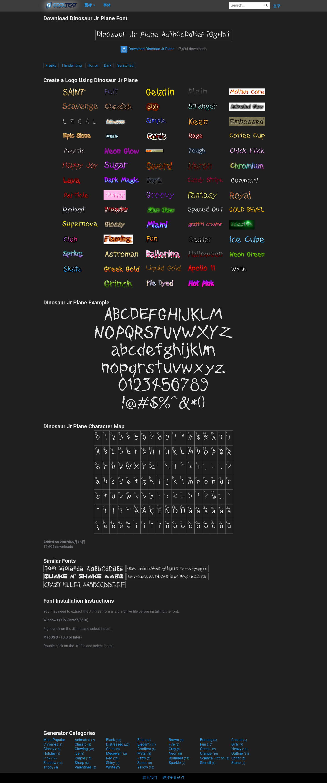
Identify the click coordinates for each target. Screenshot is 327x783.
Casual (239, 740)
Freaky (51, 65)
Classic (83, 744)
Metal (144, 753)
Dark (107, 65)
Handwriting (72, 65)
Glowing (84, 749)
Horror (93, 65)
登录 (276, 6)
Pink (50, 758)
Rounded (179, 758)
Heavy (239, 749)
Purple (83, 758)
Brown (176, 740)
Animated (85, 740)
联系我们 (150, 778)
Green (208, 749)
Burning (208, 740)
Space (144, 763)
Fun (206, 744)
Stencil (208, 763)
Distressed (117, 744)
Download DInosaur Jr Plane (147, 49)
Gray (175, 749)
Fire (174, 744)
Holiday (51, 753)
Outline (240, 753)
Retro (144, 758)
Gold (113, 749)
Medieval (116, 753)
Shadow (53, 763)
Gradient (146, 749)
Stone (238, 763)
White (113, 767)
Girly (237, 744)
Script (238, 758)
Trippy (50, 767)
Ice (79, 753)
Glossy (52, 749)
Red (112, 758)
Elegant (146, 744)
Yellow (145, 767)
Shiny (112, 763)
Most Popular (54, 740)
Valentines (85, 767)
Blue (144, 740)
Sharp (82, 763)
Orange (209, 753)
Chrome (52, 744)
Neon (175, 753)
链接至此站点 (173, 778)
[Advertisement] (21, 83)
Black (113, 740)
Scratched (125, 65)
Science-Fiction (214, 758)
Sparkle (177, 763)
